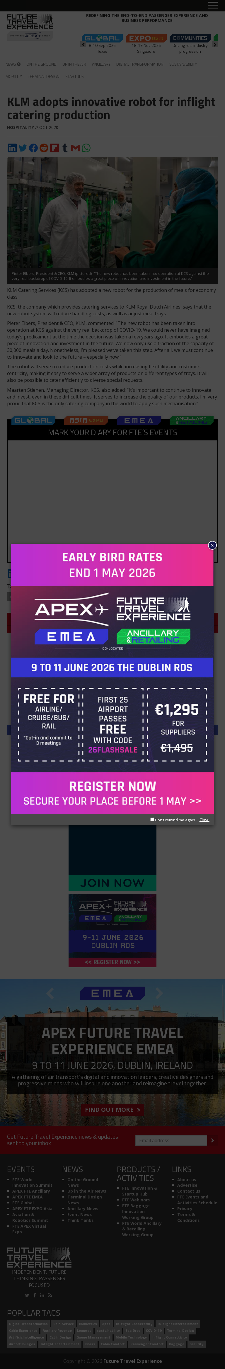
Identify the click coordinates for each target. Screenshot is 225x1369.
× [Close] (212, 545)
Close (204, 819)
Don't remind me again (172, 820)
